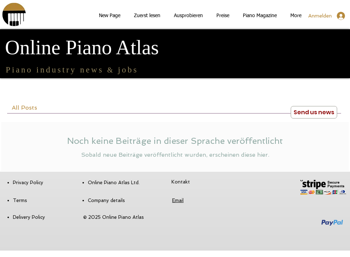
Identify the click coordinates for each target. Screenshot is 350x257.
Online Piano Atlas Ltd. (114, 182)
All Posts (24, 107)
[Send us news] (314, 112)
